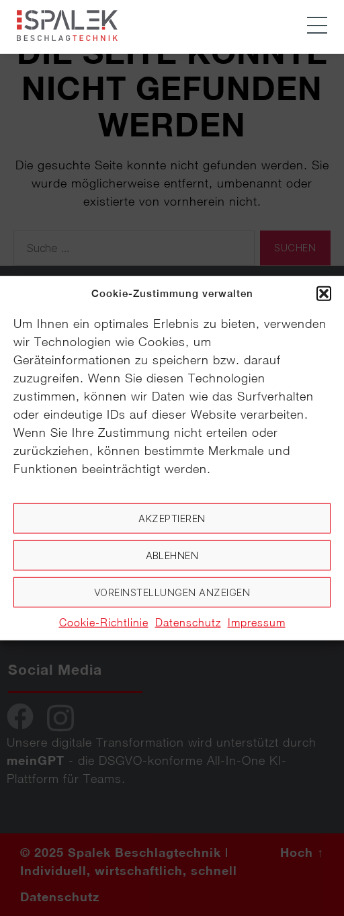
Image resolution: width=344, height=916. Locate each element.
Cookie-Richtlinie (103, 622)
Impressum (257, 622)
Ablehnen (172, 554)
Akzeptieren (172, 517)
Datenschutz (188, 622)
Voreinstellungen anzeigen (172, 591)
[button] (324, 293)
